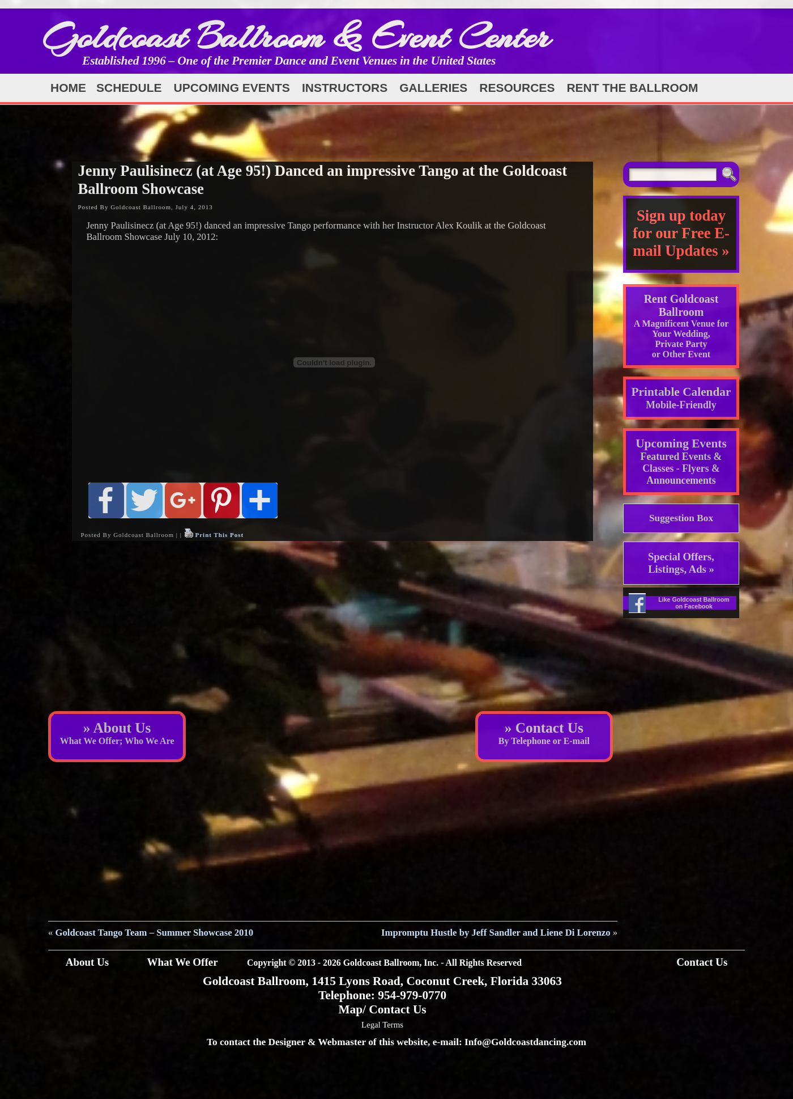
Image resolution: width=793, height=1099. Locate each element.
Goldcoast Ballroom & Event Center (296, 36)
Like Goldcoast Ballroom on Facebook (694, 603)
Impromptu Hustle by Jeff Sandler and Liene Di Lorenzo (495, 932)
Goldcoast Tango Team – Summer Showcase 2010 (155, 932)
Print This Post (219, 534)
